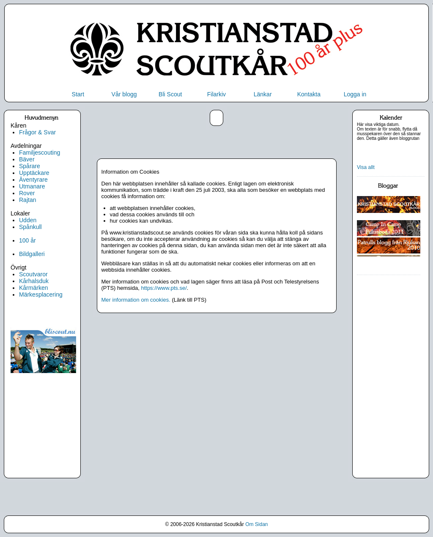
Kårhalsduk (34, 281)
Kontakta (309, 94)
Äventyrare (33, 179)
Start (78, 94)
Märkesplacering (41, 294)
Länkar (263, 94)
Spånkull (30, 227)
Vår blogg (124, 94)
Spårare (29, 166)
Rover (27, 193)
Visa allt (366, 167)
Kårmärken (33, 287)
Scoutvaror (33, 274)
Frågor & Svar (37, 132)
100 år (27, 240)
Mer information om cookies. (135, 300)
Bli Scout (170, 94)
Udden (27, 220)
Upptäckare (34, 172)
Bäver (27, 159)
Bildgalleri (32, 254)
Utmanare (32, 186)
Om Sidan (256, 524)
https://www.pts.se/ (163, 288)
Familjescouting (39, 152)
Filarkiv (216, 94)
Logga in (355, 94)
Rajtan (27, 199)
